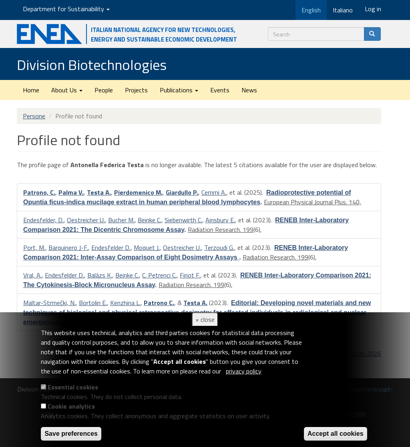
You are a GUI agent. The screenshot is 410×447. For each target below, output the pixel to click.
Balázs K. (99, 275)
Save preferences (71, 433)
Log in (373, 9)
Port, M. (34, 247)
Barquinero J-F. (68, 247)
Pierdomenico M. (138, 192)
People (103, 90)
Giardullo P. (182, 192)
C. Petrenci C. (159, 275)
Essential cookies (73, 387)
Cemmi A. (213, 192)
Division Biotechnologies (92, 65)
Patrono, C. (39, 192)
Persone (34, 116)
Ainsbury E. (220, 220)
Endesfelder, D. (43, 220)
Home (31, 90)
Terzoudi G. (219, 247)
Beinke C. (149, 220)
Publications (179, 90)
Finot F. (190, 275)
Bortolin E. (93, 302)
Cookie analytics (71, 406)
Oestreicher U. (86, 220)
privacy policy (243, 371)
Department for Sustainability (66, 9)
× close (205, 319)
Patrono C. (159, 302)
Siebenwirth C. (183, 220)
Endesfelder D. (111, 247)
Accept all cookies (336, 433)
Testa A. (99, 192)
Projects (136, 90)
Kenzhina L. (125, 302)
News (249, 90)
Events (219, 90)
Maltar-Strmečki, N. (49, 302)
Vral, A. (32, 275)
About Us (66, 90)
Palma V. (71, 192)
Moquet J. (147, 247)
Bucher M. (121, 220)
